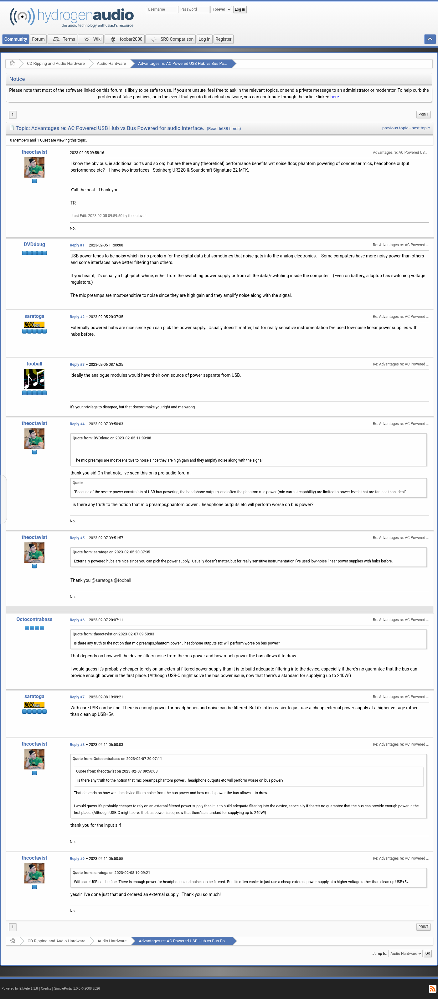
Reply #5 (77, 538)
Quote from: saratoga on (111, 552)
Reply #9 (77, 859)
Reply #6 (77, 620)
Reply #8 (77, 745)
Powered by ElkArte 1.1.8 (20, 988)
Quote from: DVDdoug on (112, 438)
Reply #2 (77, 317)
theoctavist (34, 152)
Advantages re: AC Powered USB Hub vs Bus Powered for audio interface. (204, 63)
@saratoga (102, 580)
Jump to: (380, 953)
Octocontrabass (34, 619)
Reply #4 (77, 424)
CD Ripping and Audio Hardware (56, 63)
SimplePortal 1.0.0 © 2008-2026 (77, 988)
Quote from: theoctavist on (113, 634)
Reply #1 (77, 245)
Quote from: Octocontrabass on (117, 759)
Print (423, 114)
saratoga (34, 316)
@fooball (122, 580)
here (335, 96)
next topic (421, 128)
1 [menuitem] (13, 114)
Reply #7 (77, 697)
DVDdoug (34, 244)
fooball (35, 364)
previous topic (395, 128)
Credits (46, 988)
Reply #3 (77, 364)
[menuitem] (423, 114)
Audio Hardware (111, 63)
